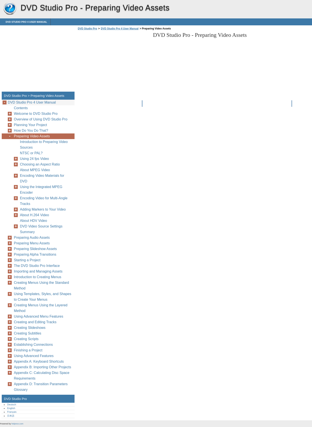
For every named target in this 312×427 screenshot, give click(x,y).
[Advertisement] (113, 62)
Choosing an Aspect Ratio (40, 164)
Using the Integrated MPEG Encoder (41, 189)
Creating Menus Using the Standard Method (41, 285)
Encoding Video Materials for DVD (42, 178)
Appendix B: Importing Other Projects (42, 367)
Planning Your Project (30, 125)
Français (11, 412)
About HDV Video (33, 220)
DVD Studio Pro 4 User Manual (26, 22)
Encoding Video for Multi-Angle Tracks (43, 201)
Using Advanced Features (34, 356)
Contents (21, 108)
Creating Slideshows (30, 328)
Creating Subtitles (27, 333)
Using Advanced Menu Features (38, 316)
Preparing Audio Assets (32, 237)
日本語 (10, 415)
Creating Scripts (26, 339)
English (11, 408)
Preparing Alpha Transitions (35, 254)
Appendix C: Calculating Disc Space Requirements (41, 375)
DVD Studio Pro (9, 8)
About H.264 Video (34, 215)
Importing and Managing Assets (38, 271)
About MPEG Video (35, 170)
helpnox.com (17, 423)
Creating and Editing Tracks (35, 322)
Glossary (21, 389)
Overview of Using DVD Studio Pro (40, 119)
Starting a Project (27, 260)
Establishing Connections (33, 344)
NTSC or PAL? (31, 153)
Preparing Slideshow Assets (35, 249)
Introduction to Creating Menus (37, 277)
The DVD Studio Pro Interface (37, 266)
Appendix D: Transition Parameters (41, 384)
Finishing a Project (28, 350)
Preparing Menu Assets (32, 243)
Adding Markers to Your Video (43, 209)
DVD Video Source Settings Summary (41, 229)
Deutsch (11, 404)
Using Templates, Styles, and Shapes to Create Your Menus (42, 296)
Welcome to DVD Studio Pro (36, 113)
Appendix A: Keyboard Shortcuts (39, 361)
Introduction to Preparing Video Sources (44, 144)
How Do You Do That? (31, 130)
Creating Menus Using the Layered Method (40, 308)
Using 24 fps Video (34, 159)
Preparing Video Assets (32, 136)
